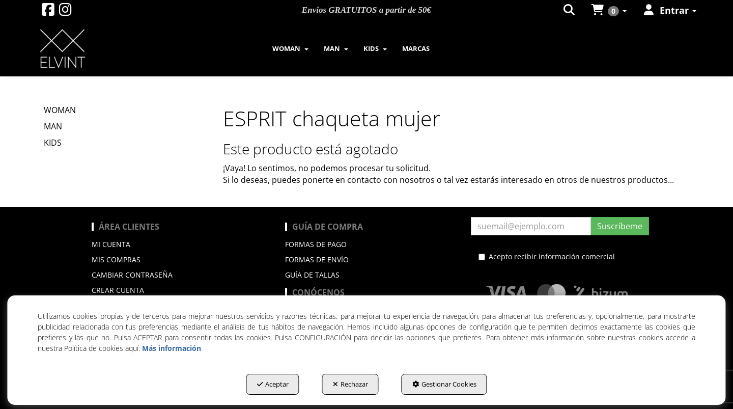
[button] (48, 12)
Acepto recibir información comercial (546, 256)
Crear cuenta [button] (118, 290)
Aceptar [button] (273, 384)
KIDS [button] (53, 142)
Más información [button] (171, 348)
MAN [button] (53, 126)
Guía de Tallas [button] (312, 275)
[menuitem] (290, 48)
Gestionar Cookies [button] (444, 384)
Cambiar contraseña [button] (132, 275)
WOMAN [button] (60, 110)
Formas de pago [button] (316, 244)
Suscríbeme (619, 226)
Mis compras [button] (116, 259)
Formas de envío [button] (317, 259)
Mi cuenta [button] (111, 244)
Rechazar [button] (350, 384)
